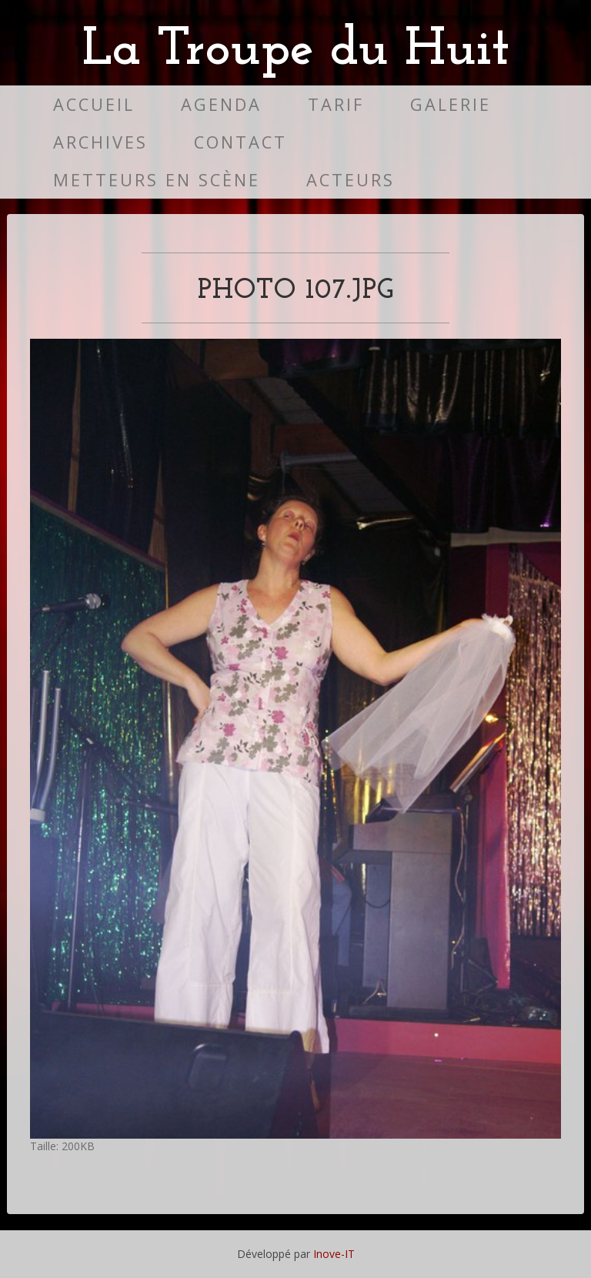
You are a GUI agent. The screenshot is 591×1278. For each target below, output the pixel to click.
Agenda (221, 104)
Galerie (450, 104)
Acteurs (350, 180)
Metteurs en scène (156, 180)
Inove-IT (334, 1253)
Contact (240, 142)
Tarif (336, 104)
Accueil (94, 104)
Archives (100, 142)
